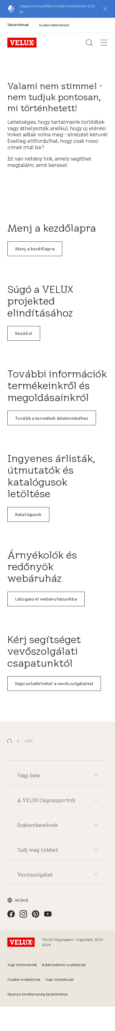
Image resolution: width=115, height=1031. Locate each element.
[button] (105, 8)
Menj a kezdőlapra (35, 249)
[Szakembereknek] (54, 25)
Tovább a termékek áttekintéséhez (51, 418)
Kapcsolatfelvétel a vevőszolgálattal (54, 683)
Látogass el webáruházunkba (46, 599)
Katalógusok (28, 514)
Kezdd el (24, 333)
